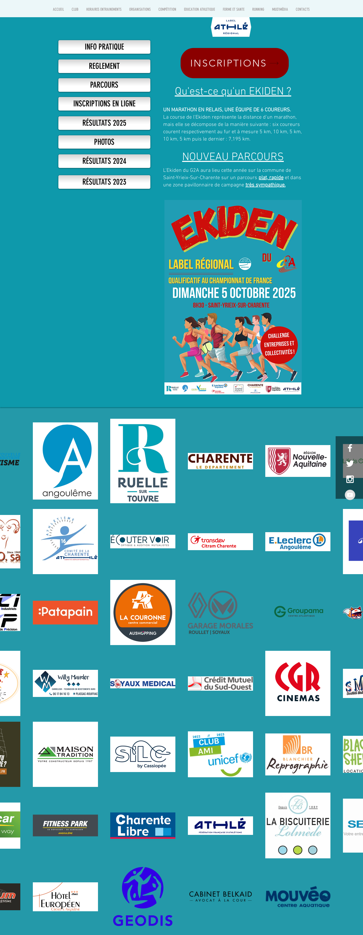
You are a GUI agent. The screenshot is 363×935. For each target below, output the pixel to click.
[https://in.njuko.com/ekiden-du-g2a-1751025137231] (104, 104)
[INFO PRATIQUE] (104, 47)
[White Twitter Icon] (350, 463)
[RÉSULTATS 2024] (104, 161)
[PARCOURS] (104, 85)
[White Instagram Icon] (350, 479)
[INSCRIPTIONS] (235, 63)
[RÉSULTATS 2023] (104, 182)
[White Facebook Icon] (350, 448)
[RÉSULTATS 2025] (104, 123)
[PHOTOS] (104, 142)
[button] (75, 9)
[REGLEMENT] (104, 66)
